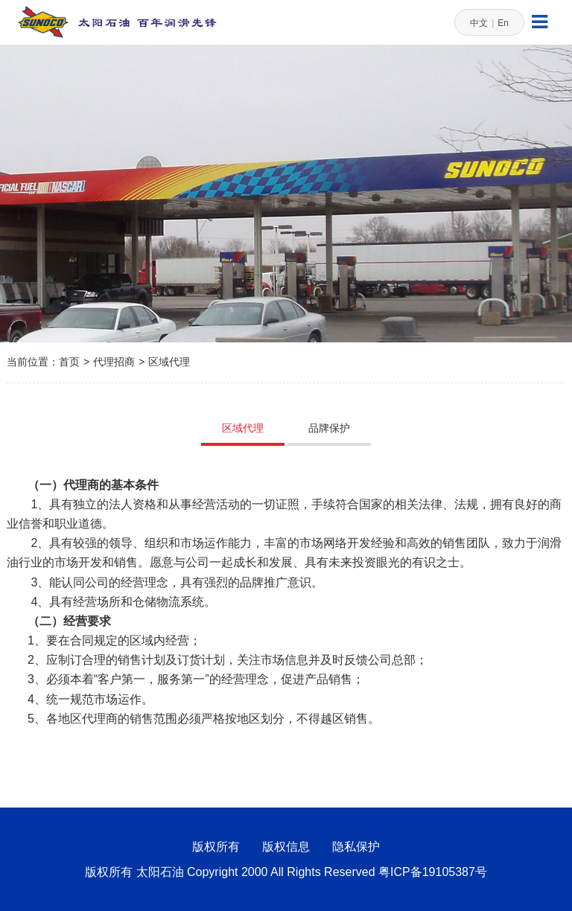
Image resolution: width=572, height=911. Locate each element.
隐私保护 (356, 846)
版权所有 (216, 846)
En (503, 23)
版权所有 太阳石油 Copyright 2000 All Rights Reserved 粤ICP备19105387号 (286, 872)
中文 (479, 23)
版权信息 (286, 846)
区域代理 (169, 362)
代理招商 (114, 362)
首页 (69, 362)
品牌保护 (329, 428)
